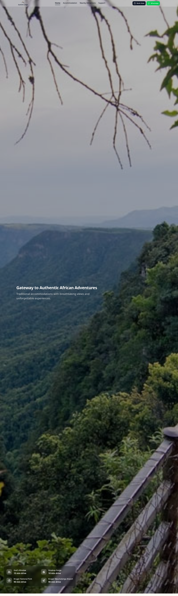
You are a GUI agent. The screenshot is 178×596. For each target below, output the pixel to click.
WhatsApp (153, 3)
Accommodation (70, 3)
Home (57, 3)
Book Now (139, 3)
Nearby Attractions (88, 3)
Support (101, 3)
